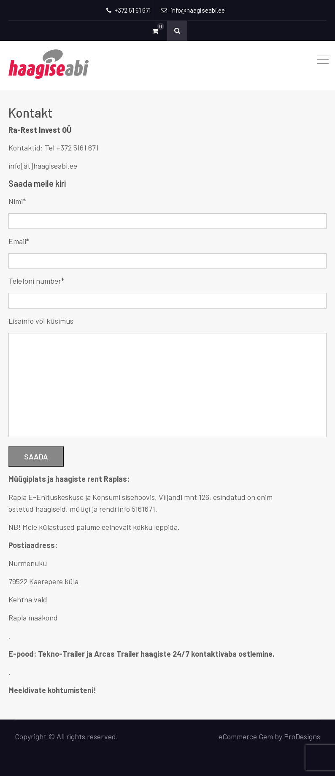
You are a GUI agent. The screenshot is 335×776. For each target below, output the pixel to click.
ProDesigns (302, 736)
